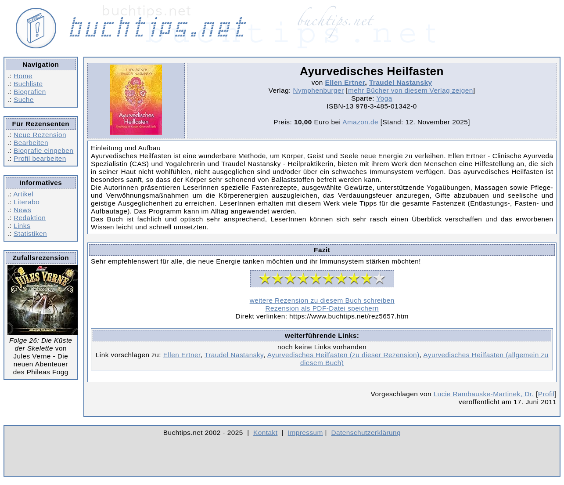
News (22, 210)
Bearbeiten (31, 142)
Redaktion (30, 217)
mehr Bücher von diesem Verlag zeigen (410, 90)
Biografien (30, 91)
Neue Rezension (40, 134)
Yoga (384, 98)
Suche (24, 99)
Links (22, 225)
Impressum (305, 432)
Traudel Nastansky (400, 82)
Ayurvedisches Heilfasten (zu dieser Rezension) (343, 354)
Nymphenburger (318, 90)
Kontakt (265, 432)
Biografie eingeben (43, 150)
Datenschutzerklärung (366, 432)
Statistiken (30, 233)
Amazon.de (360, 122)
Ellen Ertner (345, 82)
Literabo (27, 202)
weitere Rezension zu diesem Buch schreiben (322, 300)
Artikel (23, 194)
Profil (546, 394)
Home (23, 76)
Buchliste (28, 83)
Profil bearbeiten (40, 158)
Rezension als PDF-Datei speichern (322, 308)
